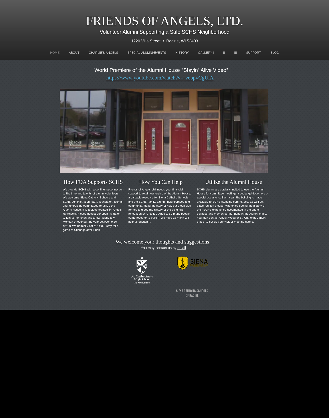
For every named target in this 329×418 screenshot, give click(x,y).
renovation (135, 213)
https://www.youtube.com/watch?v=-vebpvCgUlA (160, 78)
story (159, 205)
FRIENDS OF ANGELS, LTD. (164, 21)
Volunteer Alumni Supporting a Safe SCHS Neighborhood (164, 32)
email (181, 248)
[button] (164, 131)
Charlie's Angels (157, 213)
